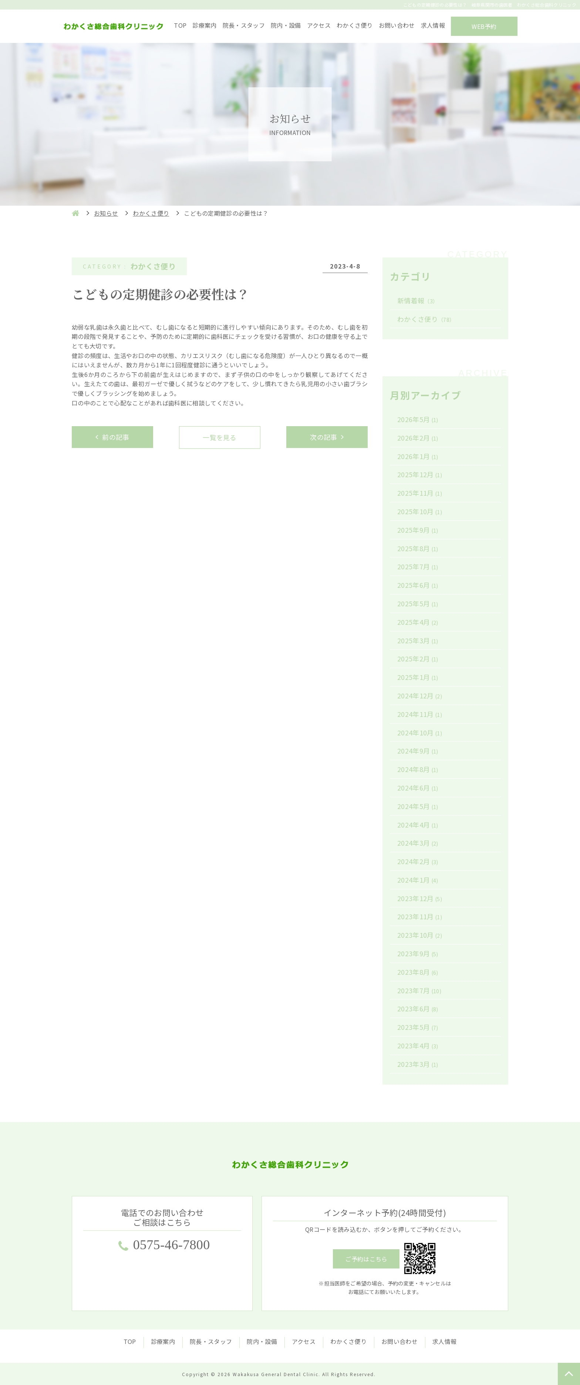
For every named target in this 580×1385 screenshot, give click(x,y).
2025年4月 (417, 622)
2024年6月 (417, 787)
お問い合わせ (397, 25)
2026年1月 (417, 456)
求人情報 (433, 25)
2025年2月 (417, 658)
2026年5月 (417, 419)
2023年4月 (417, 1045)
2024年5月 (417, 806)
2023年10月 (419, 935)
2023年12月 (419, 898)
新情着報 (417, 300)
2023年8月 (417, 972)
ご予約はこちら (366, 1258)
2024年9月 (417, 750)
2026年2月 (417, 437)
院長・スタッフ (244, 25)
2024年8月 (417, 769)
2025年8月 (417, 548)
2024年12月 (419, 695)
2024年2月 (417, 861)
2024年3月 (417, 842)
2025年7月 (417, 566)
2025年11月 (419, 493)
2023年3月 (417, 1064)
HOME (75, 213)
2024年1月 (417, 879)
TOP (180, 25)
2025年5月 (417, 603)
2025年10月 (419, 511)
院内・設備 (286, 25)
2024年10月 (419, 732)
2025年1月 (417, 677)
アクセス (319, 25)
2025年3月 (417, 640)
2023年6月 (417, 1008)
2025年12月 (419, 474)
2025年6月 (417, 585)
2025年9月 (417, 530)
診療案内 (204, 25)
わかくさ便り (355, 25)
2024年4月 (417, 824)
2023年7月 (419, 990)
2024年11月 (419, 714)
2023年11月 (419, 916)
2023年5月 (417, 1027)
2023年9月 (417, 953)
